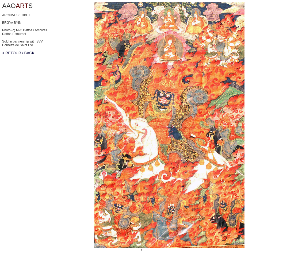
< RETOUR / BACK (18, 53)
